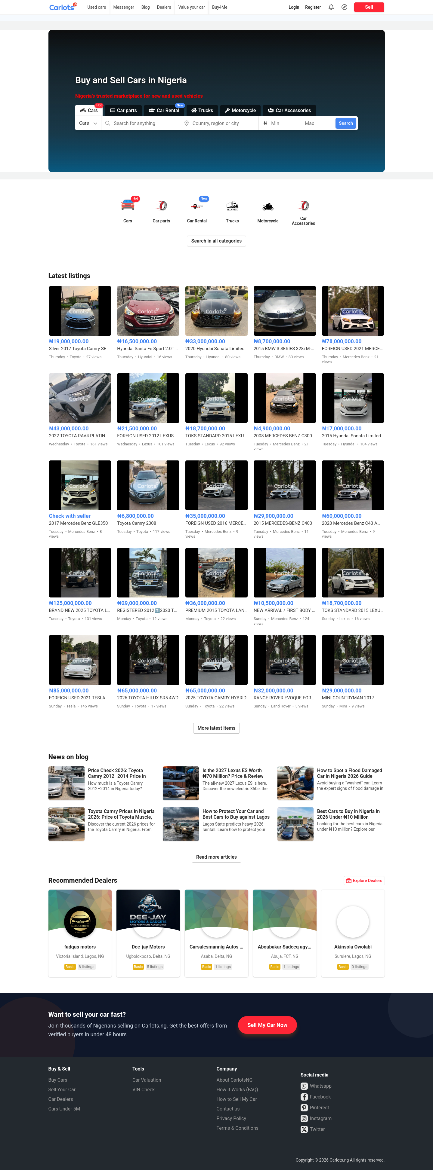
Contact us (228, 1109)
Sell (369, 7)
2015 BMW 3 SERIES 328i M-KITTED (285, 348)
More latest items (217, 728)
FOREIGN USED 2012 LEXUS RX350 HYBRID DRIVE (148, 435)
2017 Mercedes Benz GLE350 (78, 523)
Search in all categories (216, 241)
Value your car (191, 7)
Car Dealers (60, 1099)
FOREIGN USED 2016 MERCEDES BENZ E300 (216, 523)
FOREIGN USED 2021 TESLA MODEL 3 (80, 698)
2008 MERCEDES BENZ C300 (283, 435)
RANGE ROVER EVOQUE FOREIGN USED (285, 698)
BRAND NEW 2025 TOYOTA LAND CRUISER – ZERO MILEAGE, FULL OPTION (80, 610)
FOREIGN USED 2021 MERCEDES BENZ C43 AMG (353, 348)
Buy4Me (219, 7)
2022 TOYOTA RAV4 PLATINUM (80, 435)
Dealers (164, 7)
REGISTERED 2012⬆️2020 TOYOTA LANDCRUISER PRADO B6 (148, 610)
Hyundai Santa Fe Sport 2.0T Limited (148, 348)
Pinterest (315, 1107)
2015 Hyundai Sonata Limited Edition (353, 435)
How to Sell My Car (237, 1099)
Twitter (313, 1129)
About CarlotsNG (235, 1080)
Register (313, 7)
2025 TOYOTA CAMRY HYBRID (215, 698)
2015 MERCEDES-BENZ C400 (283, 523)
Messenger (123, 7)
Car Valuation (146, 1080)
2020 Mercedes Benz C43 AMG (353, 523)
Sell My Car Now (268, 1025)
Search (346, 123)
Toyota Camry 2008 (136, 523)
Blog (145, 7)
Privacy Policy (231, 1118)
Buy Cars (57, 1080)
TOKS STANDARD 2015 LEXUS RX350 (216, 435)
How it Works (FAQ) (237, 1089)
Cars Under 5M (64, 1109)
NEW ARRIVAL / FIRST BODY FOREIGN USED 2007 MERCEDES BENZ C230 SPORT (285, 610)
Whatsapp (316, 1086)
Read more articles (216, 857)
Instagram (316, 1118)
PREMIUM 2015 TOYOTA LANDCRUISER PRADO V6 (216, 610)
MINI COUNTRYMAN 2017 (348, 698)
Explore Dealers (364, 880)
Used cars (96, 7)
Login (294, 7)
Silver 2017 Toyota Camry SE (78, 348)
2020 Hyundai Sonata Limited (214, 348)
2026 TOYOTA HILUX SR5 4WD (147, 698)
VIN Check (143, 1089)
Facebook (316, 1097)
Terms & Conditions (238, 1128)
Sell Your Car (62, 1089)
